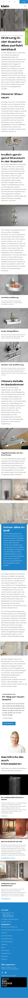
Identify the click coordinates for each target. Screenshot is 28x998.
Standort (3, 1)
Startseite (3, 35)
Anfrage (24, 1)
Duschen (4, 816)
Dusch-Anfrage (8, 723)
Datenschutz (4, 956)
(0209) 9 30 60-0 (9, 1)
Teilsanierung (5, 899)
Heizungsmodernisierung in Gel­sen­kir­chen (12, 930)
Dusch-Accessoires (18, 35)
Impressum (4, 959)
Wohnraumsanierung (6, 935)
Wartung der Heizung (7, 938)
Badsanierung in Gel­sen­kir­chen (9, 927)
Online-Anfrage (5, 950)
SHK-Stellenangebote (6, 941)
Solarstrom (4, 932)
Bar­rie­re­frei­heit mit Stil (11, 841)
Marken (3, 947)
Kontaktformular (5, 953)
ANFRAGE (26, 41)
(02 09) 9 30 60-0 (8, 718)
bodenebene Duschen (8, 858)
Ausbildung (4, 944)
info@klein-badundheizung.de (14, 1)
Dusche (10, 35)
